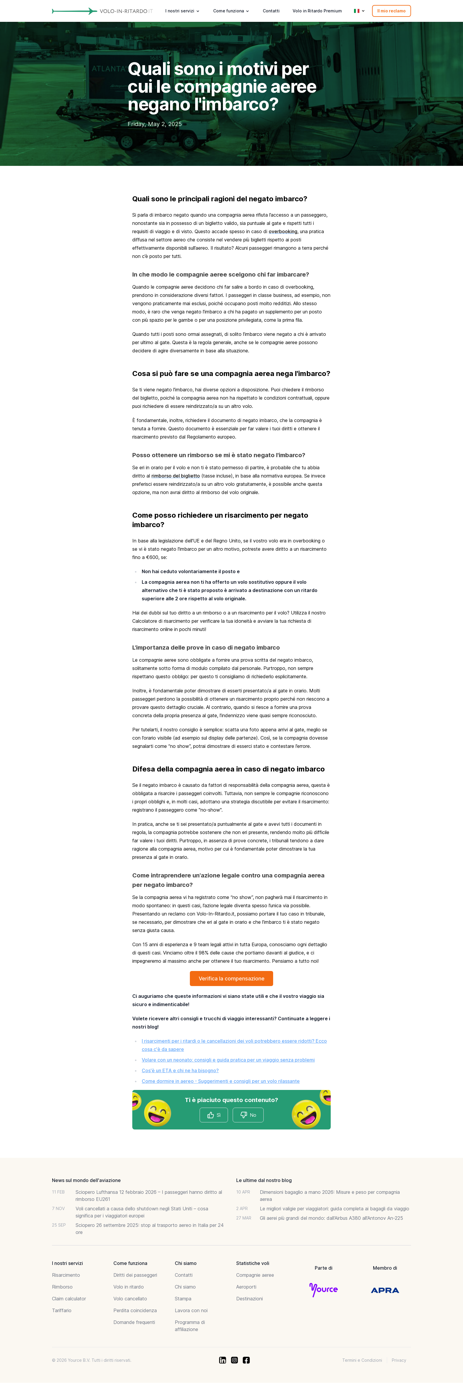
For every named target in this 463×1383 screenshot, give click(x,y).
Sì (214, 1115)
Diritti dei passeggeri (135, 1275)
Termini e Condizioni (362, 1360)
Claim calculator (69, 1299)
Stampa (183, 1299)
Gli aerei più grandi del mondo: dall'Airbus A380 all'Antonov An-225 (331, 1218)
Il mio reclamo (391, 10)
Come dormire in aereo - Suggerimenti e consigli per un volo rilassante (221, 1081)
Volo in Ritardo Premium (317, 10)
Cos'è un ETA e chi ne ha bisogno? (180, 1071)
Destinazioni (249, 1299)
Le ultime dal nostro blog (264, 1180)
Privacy (399, 1360)
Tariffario (61, 1311)
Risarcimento (66, 1275)
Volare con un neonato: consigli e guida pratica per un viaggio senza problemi (228, 1060)
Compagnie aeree (255, 1275)
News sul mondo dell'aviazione (86, 1180)
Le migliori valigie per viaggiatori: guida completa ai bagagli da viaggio (334, 1209)
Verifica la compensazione (231, 978)
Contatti (271, 10)
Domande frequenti (134, 1322)
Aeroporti (246, 1287)
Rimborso (62, 1287)
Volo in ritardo (128, 1287)
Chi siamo (185, 1287)
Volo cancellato (130, 1299)
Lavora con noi (191, 1311)
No (248, 1115)
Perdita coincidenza (135, 1311)
